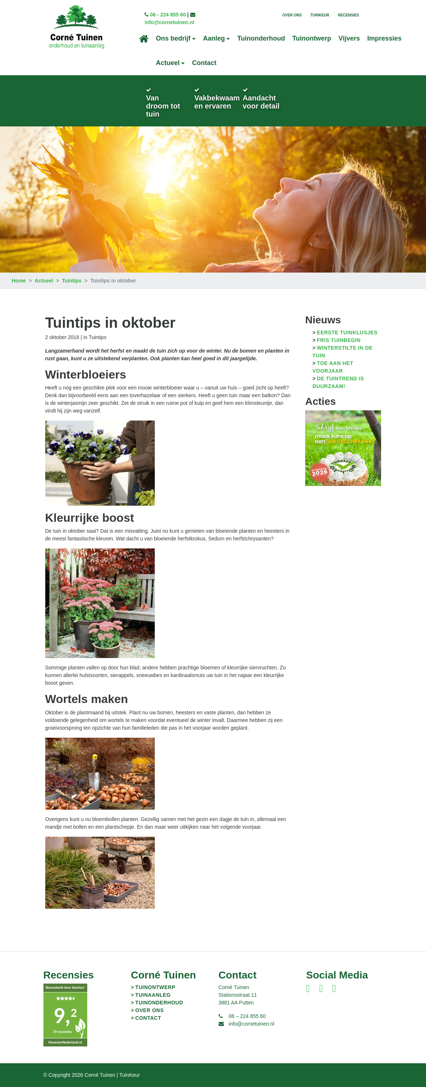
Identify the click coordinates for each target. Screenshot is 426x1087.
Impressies (384, 38)
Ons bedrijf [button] (173, 38)
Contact (204, 62)
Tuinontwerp (311, 38)
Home (19, 281)
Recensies (348, 15)
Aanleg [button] (214, 38)
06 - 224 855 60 (168, 15)
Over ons (292, 15)
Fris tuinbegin (339, 340)
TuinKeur (319, 15)
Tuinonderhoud (261, 38)
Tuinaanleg (153, 995)
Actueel (44, 281)
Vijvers (349, 38)
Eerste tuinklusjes (347, 332)
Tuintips (71, 281)
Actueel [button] (168, 62)
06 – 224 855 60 (247, 1016)
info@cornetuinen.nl (169, 22)
